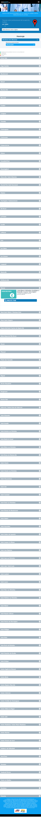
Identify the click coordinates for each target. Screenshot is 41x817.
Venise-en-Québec (6, 780)
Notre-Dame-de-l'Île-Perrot (8, 336)
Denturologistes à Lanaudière (11, 808)
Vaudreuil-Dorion (6, 772)
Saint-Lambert (5, 574)
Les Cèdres (4, 248)
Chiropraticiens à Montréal (30, 803)
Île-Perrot (3, 208)
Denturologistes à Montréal (15, 807)
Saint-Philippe (5, 630)
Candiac (3, 105)
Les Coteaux (4, 256)
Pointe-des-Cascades (7, 360)
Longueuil (3, 264)
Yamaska (3, 796)
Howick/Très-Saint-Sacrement (9, 185)
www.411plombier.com (8, 800)
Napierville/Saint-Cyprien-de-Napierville (12, 328)
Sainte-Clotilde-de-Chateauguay (10, 701)
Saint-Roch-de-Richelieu (8, 646)
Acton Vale (4, 58)
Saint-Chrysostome (6, 479)
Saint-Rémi (4, 638)
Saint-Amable (5, 424)
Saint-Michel (4, 606)
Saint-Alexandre (5, 416)
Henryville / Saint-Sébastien (9, 177)
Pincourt (3, 352)
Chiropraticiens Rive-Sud (17, 804)
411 (5, 2)
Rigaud (3, 376)
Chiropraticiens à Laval (8, 804)
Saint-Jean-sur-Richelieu (8, 558)
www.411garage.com (24, 800)
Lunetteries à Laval (10, 806)
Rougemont (4, 392)
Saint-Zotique (5, 661)
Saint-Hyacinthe (5, 527)
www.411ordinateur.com (30, 799)
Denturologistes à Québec (30, 808)
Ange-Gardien (5, 66)
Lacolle (3, 224)
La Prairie (3, 216)
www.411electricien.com (16, 800)
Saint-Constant (5, 495)
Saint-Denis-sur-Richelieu (8, 503)
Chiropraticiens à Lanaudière (26, 804)
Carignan (3, 113)
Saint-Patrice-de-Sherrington (9, 622)
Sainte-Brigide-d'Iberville (8, 685)
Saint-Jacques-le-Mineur (8, 542)
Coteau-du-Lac (5, 145)
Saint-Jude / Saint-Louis (7, 566)
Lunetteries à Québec (7, 807)
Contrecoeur (4, 137)
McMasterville (5, 280)
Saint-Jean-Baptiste (6, 550)
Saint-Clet (4, 487)
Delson (3, 153)
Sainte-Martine (5, 733)
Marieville (4, 272)
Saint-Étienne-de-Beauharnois (9, 511)
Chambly (3, 121)
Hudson (3, 193)
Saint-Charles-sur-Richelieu (9, 471)
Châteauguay (4, 129)
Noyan (3, 344)
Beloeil (3, 81)
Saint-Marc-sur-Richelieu (8, 590)
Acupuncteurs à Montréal (12, 802)
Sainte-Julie (4, 717)
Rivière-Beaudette (6, 384)
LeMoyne (3, 232)
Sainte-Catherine (5, 693)
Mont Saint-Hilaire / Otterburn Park (11, 313)
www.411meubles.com (22, 799)
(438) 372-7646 (13, 301)
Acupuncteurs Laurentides (13, 803)
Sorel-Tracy (4, 757)
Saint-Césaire (4, 463)
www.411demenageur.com (32, 800)
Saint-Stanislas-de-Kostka (8, 653)
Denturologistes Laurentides (21, 808)
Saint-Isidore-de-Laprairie (8, 535)
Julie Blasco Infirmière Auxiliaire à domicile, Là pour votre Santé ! (28, 291)
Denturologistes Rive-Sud (33, 807)
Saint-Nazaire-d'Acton (7, 614)
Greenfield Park (5, 161)
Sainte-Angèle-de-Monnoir (8, 669)
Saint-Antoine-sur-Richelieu (9, 431)
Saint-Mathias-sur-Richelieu (9, 598)
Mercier (3, 288)
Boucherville (4, 89)
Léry (2, 240)
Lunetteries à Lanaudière (25, 806)
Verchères (3, 788)
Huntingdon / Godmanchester (9, 200)
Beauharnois (4, 74)
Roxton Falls (4, 400)
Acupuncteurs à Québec (22, 803)
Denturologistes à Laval (24, 807)
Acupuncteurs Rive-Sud (27, 802)
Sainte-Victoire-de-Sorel (8, 741)
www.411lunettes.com (14, 799)
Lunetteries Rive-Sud (17, 806)
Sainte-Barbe (4, 677)
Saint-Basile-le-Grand (7, 439)
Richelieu (3, 368)
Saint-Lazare (4, 582)
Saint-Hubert (4, 519)
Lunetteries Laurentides (33, 806)
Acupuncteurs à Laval (19, 802)
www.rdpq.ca (9, 799)
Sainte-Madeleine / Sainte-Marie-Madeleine (13, 725)
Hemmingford (5, 169)
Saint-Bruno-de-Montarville (9, 455)
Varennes (3, 765)
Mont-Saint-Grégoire (7, 320)
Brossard (3, 97)
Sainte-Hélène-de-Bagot (8, 709)
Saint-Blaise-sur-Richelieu (8, 447)
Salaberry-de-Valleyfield (8, 749)
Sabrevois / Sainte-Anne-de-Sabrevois (11, 408)
